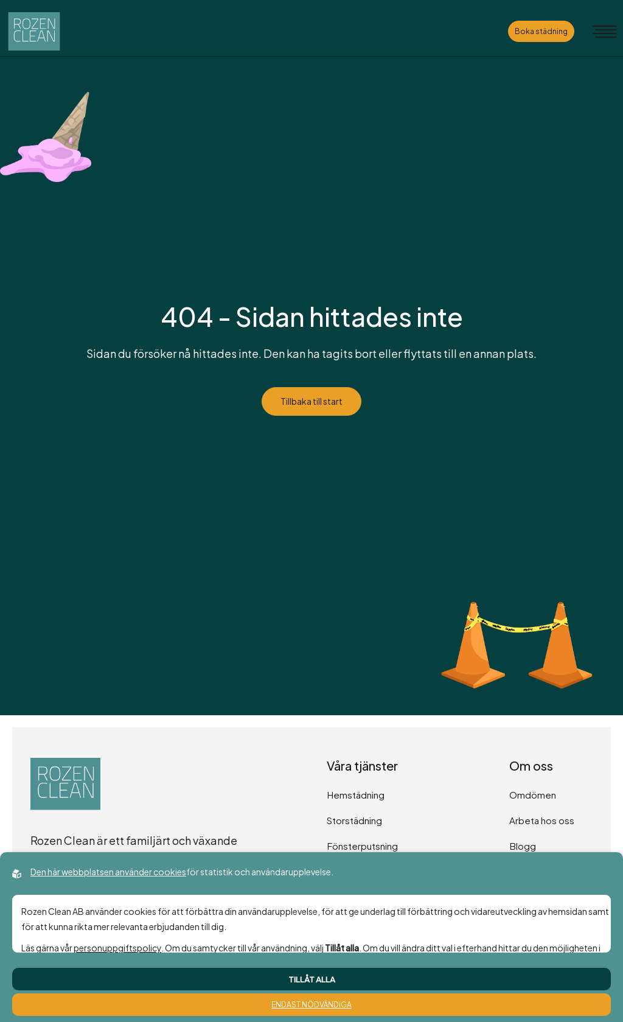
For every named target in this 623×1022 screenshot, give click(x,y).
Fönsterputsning (362, 846)
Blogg (522, 846)
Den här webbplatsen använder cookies (108, 871)
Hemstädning (356, 794)
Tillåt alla (311, 979)
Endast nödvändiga (311, 1004)
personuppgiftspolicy (117, 947)
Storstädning (354, 820)
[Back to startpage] (34, 31)
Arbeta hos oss (541, 820)
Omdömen (532, 794)
